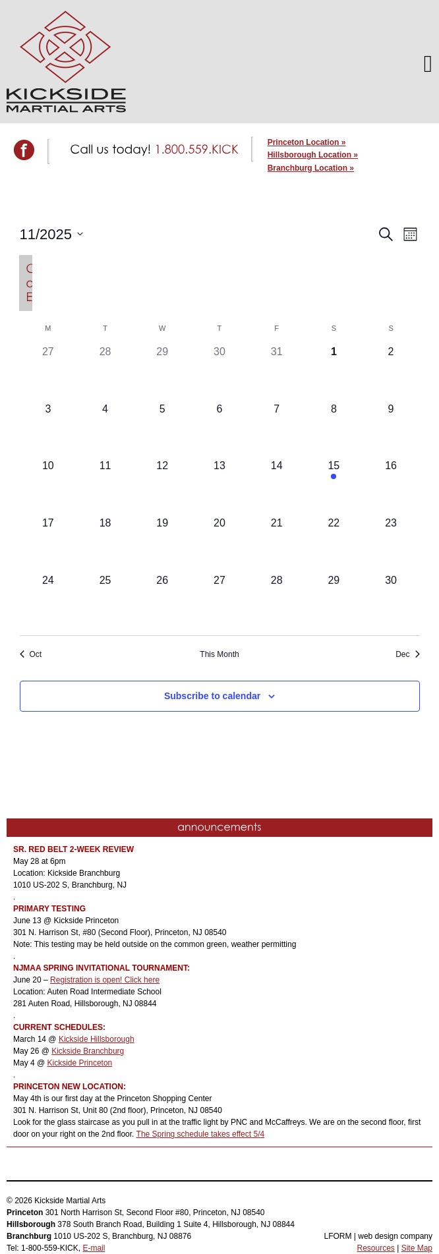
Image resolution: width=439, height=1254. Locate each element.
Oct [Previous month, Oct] (31, 654)
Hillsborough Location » (313, 154)
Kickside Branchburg (87, 1051)
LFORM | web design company (378, 1236)
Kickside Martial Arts (66, 62)
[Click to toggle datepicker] (52, 234)
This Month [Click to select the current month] (219, 654)
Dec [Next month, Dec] (407, 654)
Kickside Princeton (80, 1063)
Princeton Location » (307, 142)
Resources (375, 1248)
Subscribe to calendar (212, 696)
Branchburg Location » (311, 168)
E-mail (93, 1248)
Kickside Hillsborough (96, 1039)
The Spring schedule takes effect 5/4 (200, 1134)
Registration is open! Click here (105, 979)
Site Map (416, 1248)
